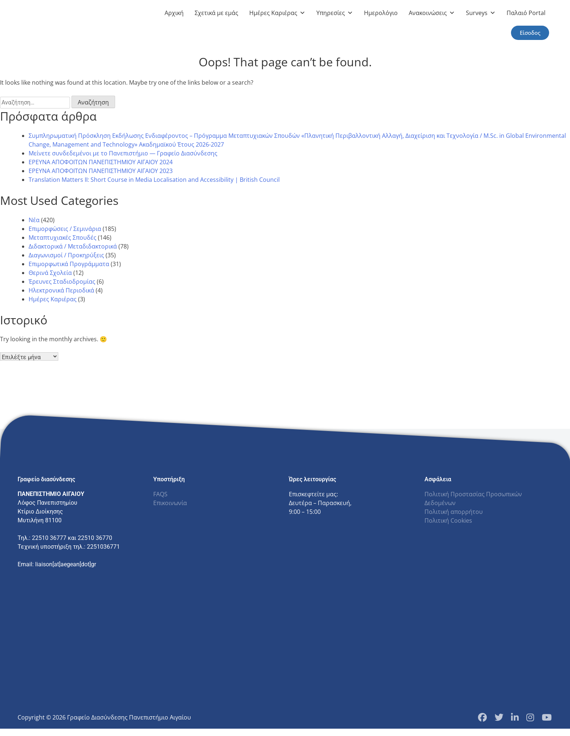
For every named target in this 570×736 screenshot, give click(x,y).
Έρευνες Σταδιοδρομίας (62, 281)
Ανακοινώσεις (432, 13)
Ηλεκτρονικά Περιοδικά (61, 290)
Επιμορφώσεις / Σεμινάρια (65, 229)
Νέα (34, 220)
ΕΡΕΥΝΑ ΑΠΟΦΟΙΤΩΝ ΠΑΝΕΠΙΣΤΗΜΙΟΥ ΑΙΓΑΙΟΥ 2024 (101, 162)
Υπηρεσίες (334, 13)
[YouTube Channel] (547, 717)
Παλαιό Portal (526, 13)
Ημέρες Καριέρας (277, 13)
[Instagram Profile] (530, 717)
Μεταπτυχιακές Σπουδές (62, 237)
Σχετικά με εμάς (216, 13)
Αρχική (174, 13)
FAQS (160, 494)
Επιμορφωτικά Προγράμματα (69, 264)
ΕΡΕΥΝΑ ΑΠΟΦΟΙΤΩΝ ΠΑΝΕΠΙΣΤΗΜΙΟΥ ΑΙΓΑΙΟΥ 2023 (101, 171)
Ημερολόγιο (381, 13)
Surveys (481, 13)
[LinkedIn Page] (515, 717)
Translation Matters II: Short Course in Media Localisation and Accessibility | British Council (154, 180)
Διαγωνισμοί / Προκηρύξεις (66, 255)
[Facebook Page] (482, 717)
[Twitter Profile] (498, 717)
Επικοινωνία (170, 503)
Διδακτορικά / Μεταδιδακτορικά (73, 246)
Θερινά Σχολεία (50, 273)
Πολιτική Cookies (448, 520)
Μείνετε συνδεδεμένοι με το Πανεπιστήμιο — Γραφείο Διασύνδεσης (123, 153)
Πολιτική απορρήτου (453, 512)
